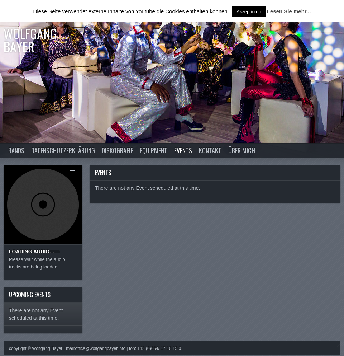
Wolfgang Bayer (30, 40)
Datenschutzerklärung (63, 150)
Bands (16, 150)
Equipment (153, 150)
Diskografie (117, 150)
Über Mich (241, 150)
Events (183, 150)
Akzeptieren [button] (248, 11)
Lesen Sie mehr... (289, 11)
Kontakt (210, 150)
